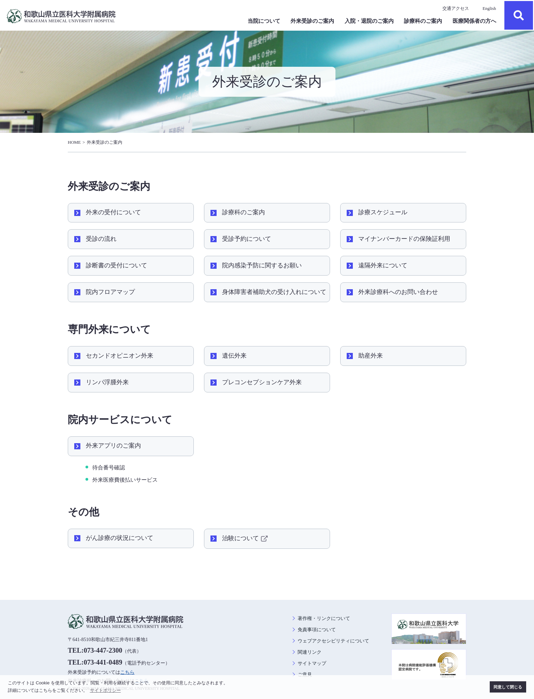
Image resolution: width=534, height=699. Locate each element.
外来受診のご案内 (312, 21)
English (489, 8)
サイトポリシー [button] (105, 690)
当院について (264, 21)
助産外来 (370, 355)
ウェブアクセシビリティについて (333, 640)
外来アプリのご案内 (113, 445)
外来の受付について (113, 212)
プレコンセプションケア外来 (262, 382)
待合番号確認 (108, 467)
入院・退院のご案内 (369, 21)
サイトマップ (312, 663)
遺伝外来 (234, 355)
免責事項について (317, 629)
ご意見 (305, 674)
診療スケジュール (382, 212)
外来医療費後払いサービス (125, 480)
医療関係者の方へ (474, 21)
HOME (74, 142)
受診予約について (246, 238)
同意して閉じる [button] (507, 687)
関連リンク (309, 652)
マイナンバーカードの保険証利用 (404, 238)
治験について (246, 538)
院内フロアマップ (110, 292)
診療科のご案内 (423, 21)
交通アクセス (455, 8)
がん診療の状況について (119, 537)
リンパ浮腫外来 (107, 382)
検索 (518, 15)
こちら (127, 672)
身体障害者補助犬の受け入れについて (274, 292)
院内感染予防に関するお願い (262, 265)
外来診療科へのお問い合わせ (398, 292)
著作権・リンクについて (324, 618)
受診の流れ (101, 238)
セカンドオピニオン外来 (119, 355)
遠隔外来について (382, 265)
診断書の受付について (116, 265)
